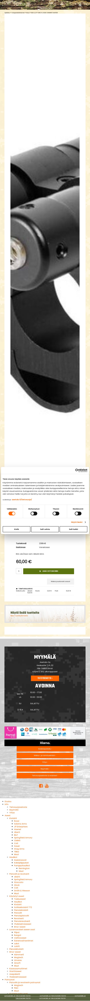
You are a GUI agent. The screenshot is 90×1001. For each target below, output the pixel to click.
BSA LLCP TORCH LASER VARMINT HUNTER (44, 13)
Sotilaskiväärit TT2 (23, 907)
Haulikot (13, 857)
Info (6, 804)
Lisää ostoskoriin (48, 571)
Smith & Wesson (22, 890)
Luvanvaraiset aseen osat (22, 929)
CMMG (17, 840)
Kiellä (16, 529)
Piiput (16, 932)
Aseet (7, 815)
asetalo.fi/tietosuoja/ (22, 499)
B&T (16, 835)
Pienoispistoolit (21, 915)
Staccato (18, 882)
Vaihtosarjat (20, 937)
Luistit (17, 946)
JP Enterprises (21, 826)
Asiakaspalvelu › (45, 749)
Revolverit (19, 918)
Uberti (17, 832)
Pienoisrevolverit (22, 921)
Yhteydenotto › (45, 678)
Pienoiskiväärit (21, 910)
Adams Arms (20, 823)
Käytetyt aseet (16, 896)
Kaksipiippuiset (21, 862)
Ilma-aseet (19, 926)
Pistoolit (18, 912)
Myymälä (13, 809)
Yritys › (45, 762)
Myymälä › (45, 769)
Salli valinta (45, 529)
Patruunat (10, 979)
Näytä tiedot (76, 522)
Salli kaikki (73, 529)
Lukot (16, 943)
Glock (16, 885)
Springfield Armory (23, 837)
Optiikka (7, 13)
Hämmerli (19, 954)
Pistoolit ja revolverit (19, 873)
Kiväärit (13, 818)
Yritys (12, 812)
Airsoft (17, 962)
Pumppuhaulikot (22, 865)
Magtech (18, 957)
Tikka (16, 851)
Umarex (18, 960)
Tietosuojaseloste (18, 807)
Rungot (17, 935)
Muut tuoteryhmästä (19, 616)
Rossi (16, 821)
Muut (28, 13)
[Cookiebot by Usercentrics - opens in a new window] (77, 470)
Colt (16, 843)
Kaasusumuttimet (18, 968)
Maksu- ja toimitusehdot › (45, 755)
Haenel (17, 829)
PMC (16, 988)
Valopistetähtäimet (18, 13)
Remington (24, 868)
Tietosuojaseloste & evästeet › (45, 775)
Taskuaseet (20, 899)
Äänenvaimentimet (23, 940)
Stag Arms (19, 848)
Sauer (17, 846)
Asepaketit (14, 974)
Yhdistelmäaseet (22, 924)
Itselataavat (20, 860)
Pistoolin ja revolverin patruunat (24, 982)
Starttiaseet (15, 971)
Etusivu (8, 801)
